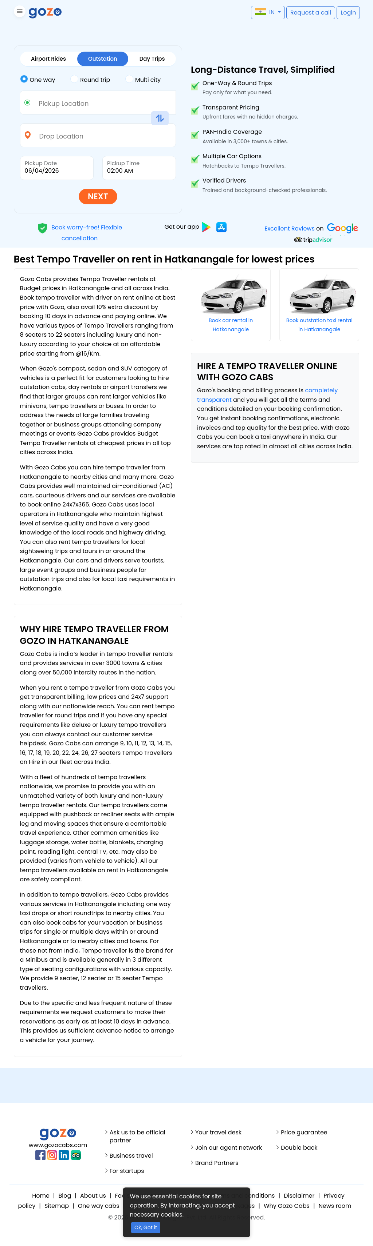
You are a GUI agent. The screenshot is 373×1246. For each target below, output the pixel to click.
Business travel (131, 1156)
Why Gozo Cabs (287, 1206)
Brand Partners (216, 1163)
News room (335, 1206)
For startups (127, 1171)
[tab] (45, 80)
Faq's (122, 1195)
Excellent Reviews (289, 228)
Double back (299, 1148)
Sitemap (56, 1206)
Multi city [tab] (143, 79)
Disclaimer (299, 1195)
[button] (18, 12)
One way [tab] (37, 79)
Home (41, 1195)
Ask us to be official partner (137, 1137)
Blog (65, 1195)
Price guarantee (304, 1133)
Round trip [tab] (90, 79)
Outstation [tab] (102, 59)
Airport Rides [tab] (48, 59)
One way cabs (98, 1206)
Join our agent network (228, 1148)
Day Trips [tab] (152, 59)
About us (93, 1195)
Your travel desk (218, 1133)
